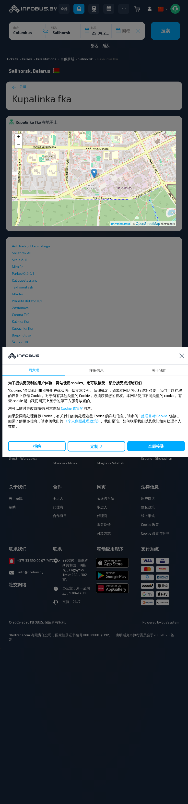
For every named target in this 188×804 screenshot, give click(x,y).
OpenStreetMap (148, 224)
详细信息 (96, 370)
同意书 (33, 370)
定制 (94, 446)
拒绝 (37, 446)
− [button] (18, 144)
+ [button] (18, 137)
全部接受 (156, 446)
